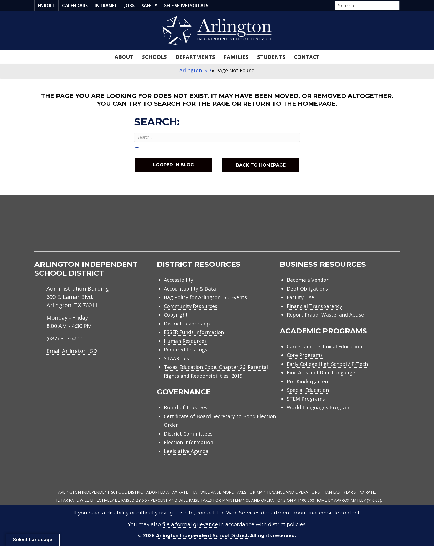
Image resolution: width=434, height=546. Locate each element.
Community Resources (190, 306)
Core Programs (305, 355)
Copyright (176, 314)
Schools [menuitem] (154, 57)
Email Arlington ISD (71, 350)
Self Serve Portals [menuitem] (186, 5)
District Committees (188, 433)
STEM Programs (306, 398)
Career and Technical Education (324, 346)
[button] (398, 5)
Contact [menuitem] (306, 57)
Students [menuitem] (271, 57)
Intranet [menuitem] (106, 5)
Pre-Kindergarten (307, 381)
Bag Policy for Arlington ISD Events (205, 297)
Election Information (188, 442)
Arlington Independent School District (202, 535)
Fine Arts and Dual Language (321, 372)
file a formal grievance (190, 524)
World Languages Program (319, 407)
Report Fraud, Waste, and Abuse (325, 314)
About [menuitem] (124, 57)
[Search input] (366, 5)
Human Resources (185, 341)
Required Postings (185, 349)
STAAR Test (177, 358)
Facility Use (300, 297)
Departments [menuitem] (195, 57)
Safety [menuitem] (149, 5)
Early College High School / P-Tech (327, 364)
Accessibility (178, 279)
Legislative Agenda (186, 451)
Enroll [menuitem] (46, 5)
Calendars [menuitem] (75, 5)
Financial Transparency (314, 306)
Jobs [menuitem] (129, 5)
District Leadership (187, 323)
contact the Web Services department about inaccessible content (278, 513)
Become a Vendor (308, 279)
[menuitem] (352, 229)
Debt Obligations (307, 288)
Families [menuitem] (236, 57)
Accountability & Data (190, 288)
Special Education (308, 390)
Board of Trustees (185, 407)
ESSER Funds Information (194, 332)
